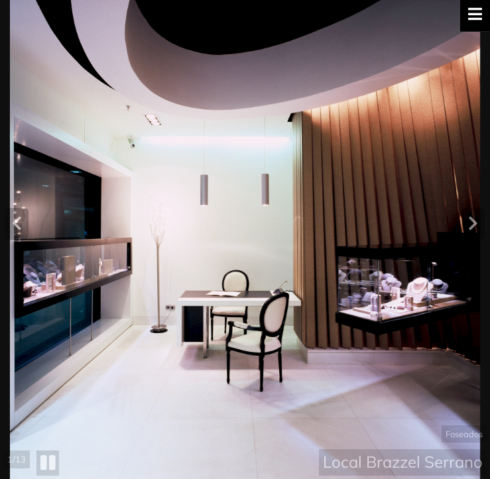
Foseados (464, 434)
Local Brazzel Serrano (403, 462)
